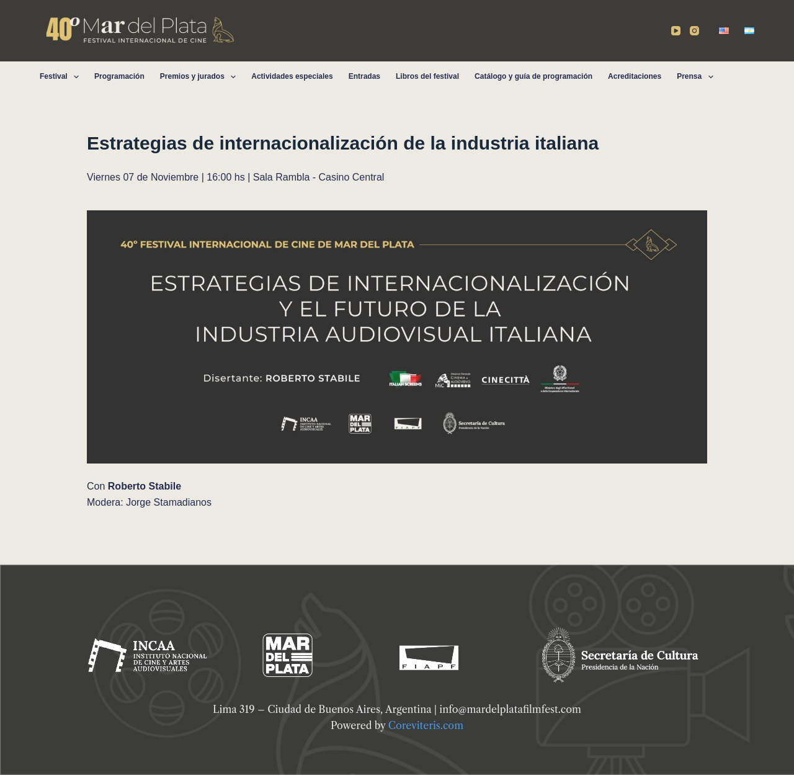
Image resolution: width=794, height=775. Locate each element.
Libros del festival (427, 76)
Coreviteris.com (425, 725)
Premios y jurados (200, 76)
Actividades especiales (291, 76)
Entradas (364, 76)
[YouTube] (675, 30)
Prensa (697, 76)
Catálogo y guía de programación (533, 76)
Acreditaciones (634, 76)
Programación (119, 76)
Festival (62, 76)
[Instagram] (694, 30)
